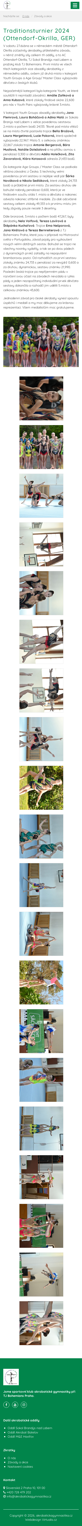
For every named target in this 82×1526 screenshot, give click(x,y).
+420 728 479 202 (19, 1492)
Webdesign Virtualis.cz (41, 1520)
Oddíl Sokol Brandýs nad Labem (30, 1428)
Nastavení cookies (20, 1467)
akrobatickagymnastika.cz (54, 1515)
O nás (25, 16)
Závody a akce (18, 1462)
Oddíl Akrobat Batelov (23, 1432)
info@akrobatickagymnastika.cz (29, 1496)
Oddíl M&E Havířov (21, 1437)
